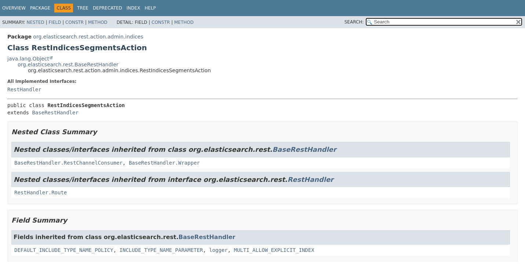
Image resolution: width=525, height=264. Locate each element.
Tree (82, 8)
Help (150, 8)
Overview (14, 8)
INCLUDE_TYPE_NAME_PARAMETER (161, 250)
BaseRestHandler (55, 112)
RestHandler (24, 89)
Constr (74, 22)
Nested (35, 22)
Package (40, 8)
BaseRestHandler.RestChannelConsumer (68, 163)
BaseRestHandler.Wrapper (164, 163)
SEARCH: (354, 22)
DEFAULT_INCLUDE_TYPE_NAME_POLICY (63, 250)
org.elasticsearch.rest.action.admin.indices (88, 37)
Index (134, 8)
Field (54, 22)
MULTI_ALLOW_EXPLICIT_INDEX (274, 250)
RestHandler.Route (40, 192)
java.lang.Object (28, 59)
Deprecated (107, 8)
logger (218, 250)
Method (97, 22)
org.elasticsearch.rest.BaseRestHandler (68, 64)
